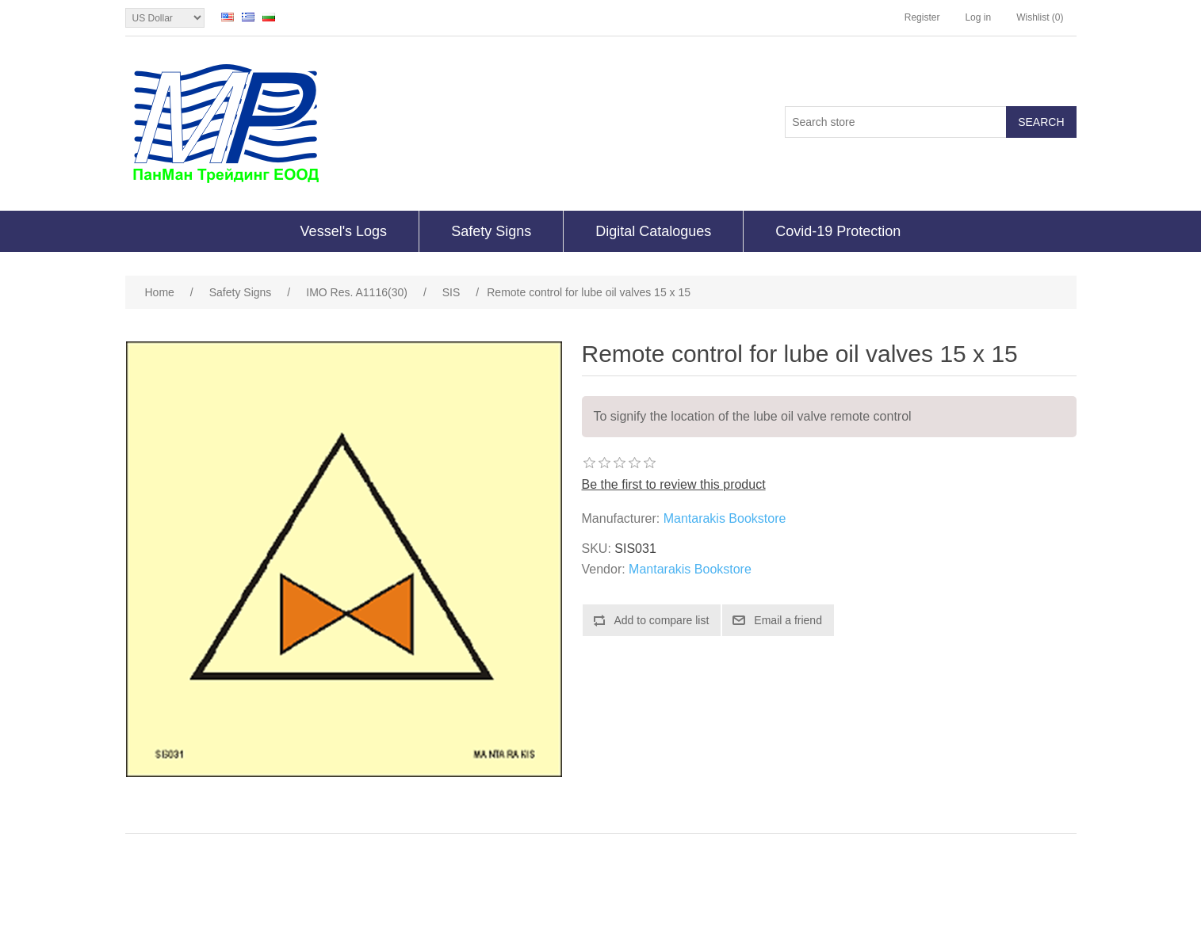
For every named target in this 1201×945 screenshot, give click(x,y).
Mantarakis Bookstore (725, 518)
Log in (978, 17)
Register (922, 17)
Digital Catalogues (653, 231)
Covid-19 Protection (838, 231)
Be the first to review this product (674, 484)
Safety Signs (491, 231)
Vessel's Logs (344, 231)
